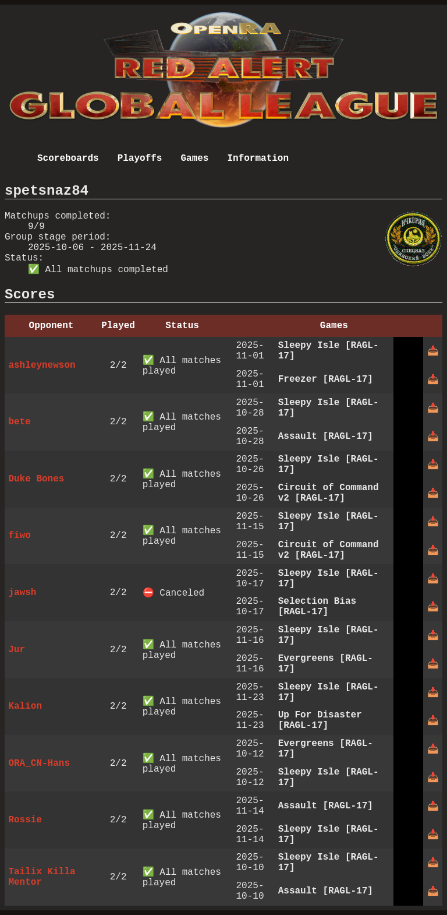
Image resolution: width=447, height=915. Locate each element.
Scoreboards (68, 158)
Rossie (25, 820)
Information (258, 158)
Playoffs (140, 158)
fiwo (19, 535)
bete (19, 422)
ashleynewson (41, 365)
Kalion (25, 706)
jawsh (22, 592)
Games (194, 158)
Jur (16, 650)
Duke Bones (36, 479)
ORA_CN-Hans (39, 763)
